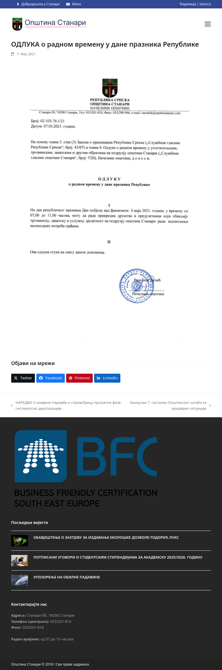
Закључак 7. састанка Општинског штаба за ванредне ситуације (169, 406)
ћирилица (188, 4)
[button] (208, 24)
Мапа (76, 4)
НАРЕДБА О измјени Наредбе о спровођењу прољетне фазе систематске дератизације (66, 406)
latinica (205, 4)
